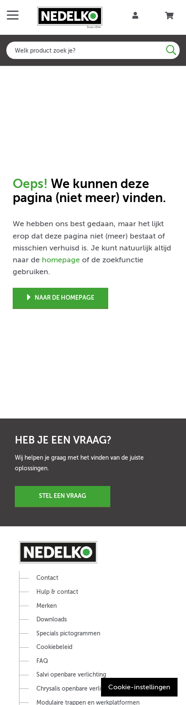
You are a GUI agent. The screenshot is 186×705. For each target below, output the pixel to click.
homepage (61, 260)
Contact (47, 578)
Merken (46, 606)
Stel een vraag (62, 495)
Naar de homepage (60, 298)
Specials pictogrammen (68, 633)
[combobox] (93, 50)
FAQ (42, 661)
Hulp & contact (57, 592)
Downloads (51, 619)
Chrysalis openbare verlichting (77, 688)
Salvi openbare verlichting (71, 674)
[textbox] (93, 50)
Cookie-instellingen (139, 687)
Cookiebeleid (54, 647)
